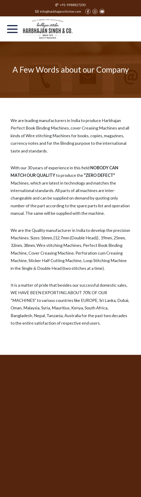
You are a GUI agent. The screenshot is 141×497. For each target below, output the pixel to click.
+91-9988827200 (70, 5)
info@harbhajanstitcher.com (58, 11)
